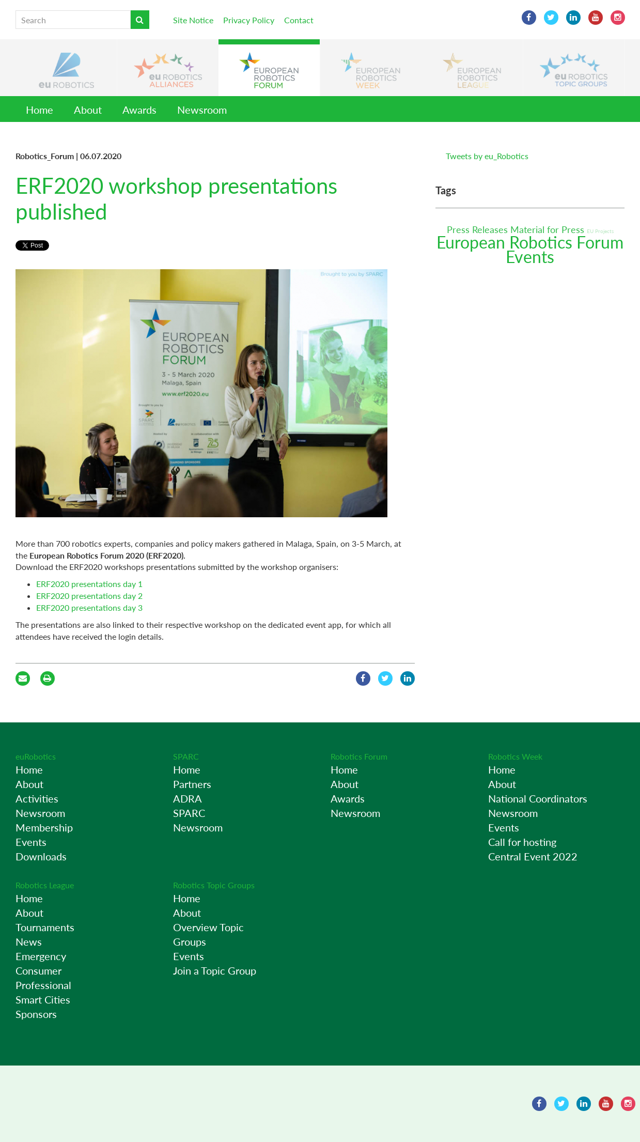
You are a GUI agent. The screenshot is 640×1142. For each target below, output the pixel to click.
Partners (192, 784)
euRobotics (35, 756)
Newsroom (202, 109)
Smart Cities (42, 999)
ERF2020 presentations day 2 (89, 595)
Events (530, 256)
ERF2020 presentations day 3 (89, 607)
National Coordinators (537, 798)
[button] (66, 67)
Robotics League (44, 885)
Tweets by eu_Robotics (487, 156)
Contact (299, 20)
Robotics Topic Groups (214, 885)
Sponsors (36, 1014)
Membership (44, 827)
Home (39, 109)
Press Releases (478, 229)
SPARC (186, 756)
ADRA (187, 798)
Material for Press (548, 229)
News (28, 941)
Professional (43, 985)
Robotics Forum (359, 756)
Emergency (40, 956)
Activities (36, 798)
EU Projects (600, 231)
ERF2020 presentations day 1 (89, 584)
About (88, 109)
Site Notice (193, 20)
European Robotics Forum (529, 242)
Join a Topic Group (214, 970)
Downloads (41, 856)
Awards (139, 109)
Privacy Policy (248, 20)
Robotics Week (515, 756)
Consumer (38, 970)
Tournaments (44, 927)
